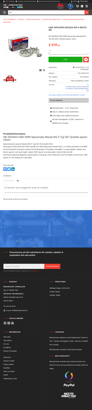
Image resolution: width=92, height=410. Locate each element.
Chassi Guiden (8, 364)
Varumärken (7, 340)
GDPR (5, 375)
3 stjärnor (9, 181)
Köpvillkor (6, 368)
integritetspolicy (35, 271)
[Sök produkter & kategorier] (46, 12)
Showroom (7, 357)
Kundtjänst (7, 347)
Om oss (6, 344)
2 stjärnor (7, 181)
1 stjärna (5, 181)
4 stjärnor (11, 181)
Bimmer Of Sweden (10, 351)
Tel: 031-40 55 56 (9, 306)
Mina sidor (7, 337)
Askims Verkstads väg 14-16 (13, 297)
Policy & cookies (9, 371)
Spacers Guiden (8, 361)
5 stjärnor (13, 181)
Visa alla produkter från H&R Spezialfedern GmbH (67, 95)
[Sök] (87, 12)
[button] (5, 12)
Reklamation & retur (10, 378)
